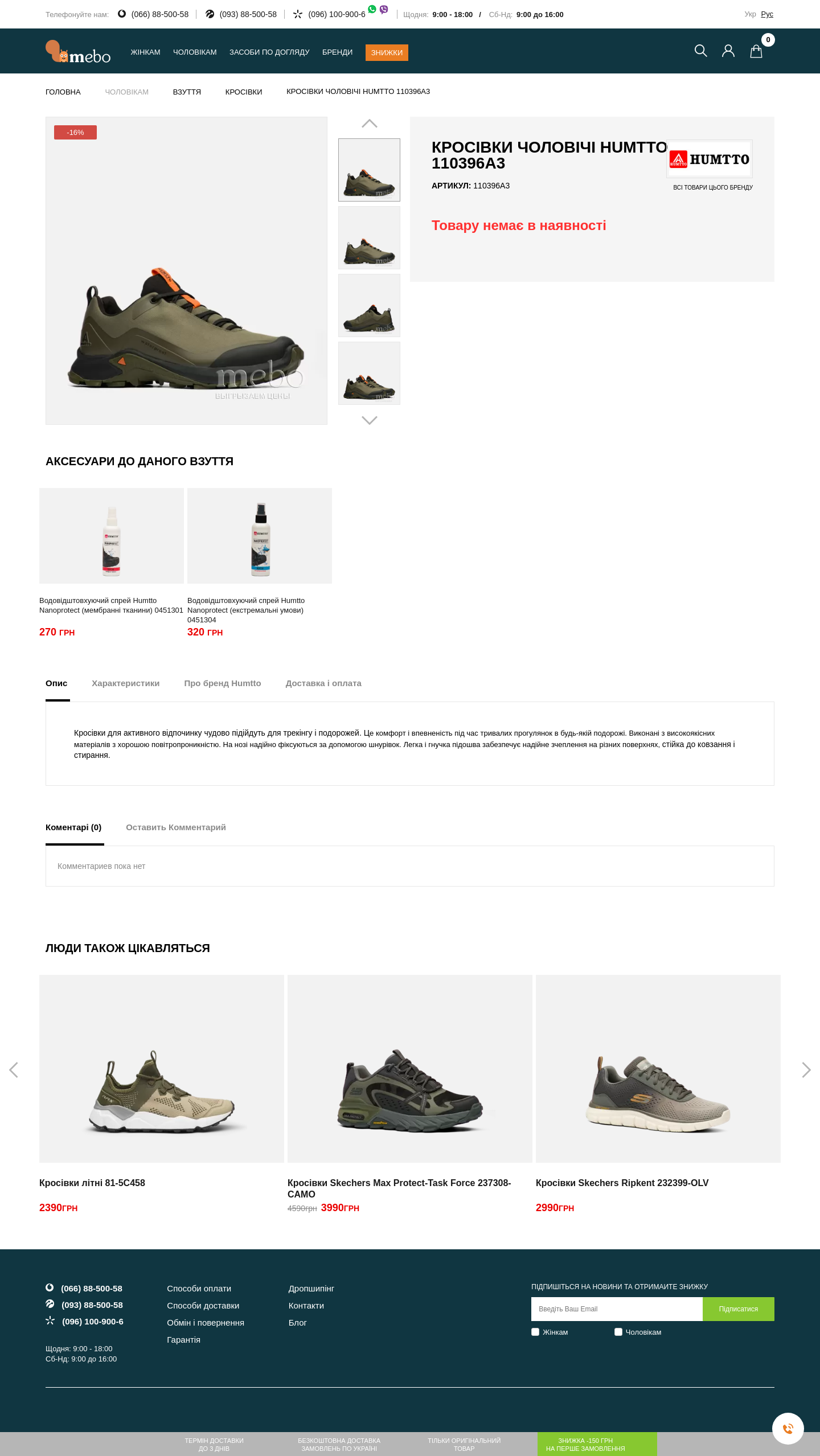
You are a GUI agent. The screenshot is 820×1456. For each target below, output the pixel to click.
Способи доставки (203, 1305)
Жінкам (555, 1332)
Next (385, 272)
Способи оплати (199, 1288)
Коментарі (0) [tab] (73, 827)
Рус (767, 14)
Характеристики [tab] (125, 683)
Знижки (387, 52)
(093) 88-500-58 (248, 14)
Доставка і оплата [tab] (324, 683)
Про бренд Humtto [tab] (222, 683)
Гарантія (183, 1339)
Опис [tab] (56, 683)
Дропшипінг (312, 1288)
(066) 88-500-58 (160, 14)
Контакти (306, 1305)
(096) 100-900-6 (348, 14)
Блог (298, 1322)
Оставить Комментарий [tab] (176, 827)
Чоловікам (644, 1332)
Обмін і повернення (205, 1322)
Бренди (337, 52)
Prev (353, 272)
